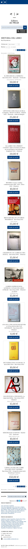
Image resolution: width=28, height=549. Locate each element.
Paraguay (14, 526)
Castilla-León (18, 520)
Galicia (9, 524)
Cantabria (12, 520)
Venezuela (19, 528)
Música (3, 510)
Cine (6, 510)
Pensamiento (11, 513)
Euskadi (21, 522)
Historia (22, 510)
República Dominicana (6, 528)
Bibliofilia (9, 508)
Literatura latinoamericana (7, 507)
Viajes (9, 509)
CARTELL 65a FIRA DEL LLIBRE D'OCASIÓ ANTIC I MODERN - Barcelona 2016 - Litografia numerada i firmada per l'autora (14, 470)
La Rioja (3, 525)
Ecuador (17, 522)
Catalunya (13, 521)
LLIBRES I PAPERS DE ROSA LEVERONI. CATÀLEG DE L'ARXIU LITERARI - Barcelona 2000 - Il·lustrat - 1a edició (14, 289)
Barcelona (22, 519)
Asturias (18, 519)
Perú (18, 526)
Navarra (19, 525)
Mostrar (3, 47)
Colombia (3, 522)
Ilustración (23, 509)
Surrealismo (4, 509)
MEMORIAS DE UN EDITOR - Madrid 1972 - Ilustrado (14, 433)
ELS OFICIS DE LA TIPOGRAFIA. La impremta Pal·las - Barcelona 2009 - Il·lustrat (14, 398)
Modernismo (4, 513)
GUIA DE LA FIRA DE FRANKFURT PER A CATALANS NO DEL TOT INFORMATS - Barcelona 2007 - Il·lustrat (14, 327)
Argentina (12, 519)
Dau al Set (17, 510)
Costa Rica (8, 522)
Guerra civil (4, 512)
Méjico (11, 525)
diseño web (4, 547)
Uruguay (14, 528)
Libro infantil (10, 512)
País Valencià (4, 526)
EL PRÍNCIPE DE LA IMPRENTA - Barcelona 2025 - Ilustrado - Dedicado (14, 76)
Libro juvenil (17, 512)
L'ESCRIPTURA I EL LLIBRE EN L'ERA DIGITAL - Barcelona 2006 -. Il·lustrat (14, 253)
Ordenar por (4, 44)
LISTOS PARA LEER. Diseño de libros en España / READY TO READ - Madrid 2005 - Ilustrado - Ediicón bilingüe (14, 112)
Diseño (12, 509)
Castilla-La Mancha (6, 521)
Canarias (7, 520)
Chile (24, 521)
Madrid (7, 525)
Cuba (13, 522)
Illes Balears (20, 524)
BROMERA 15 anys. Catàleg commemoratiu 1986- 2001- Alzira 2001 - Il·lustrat (14, 184)
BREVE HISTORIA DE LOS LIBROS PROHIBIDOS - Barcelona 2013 (14, 218)
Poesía (20, 508)
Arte (2, 505)
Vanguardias (15, 508)
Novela (23, 508)
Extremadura (4, 524)
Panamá (10, 526)
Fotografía (17, 509)
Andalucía (3, 519)
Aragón (8, 519)
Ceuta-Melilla (19, 521)
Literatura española (9, 505)
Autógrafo (3, 508)
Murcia (15, 525)
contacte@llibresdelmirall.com (10, 539)
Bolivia (2, 520)
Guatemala (14, 524)
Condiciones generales (20, 545)
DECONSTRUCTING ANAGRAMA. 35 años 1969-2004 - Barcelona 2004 (14, 363)
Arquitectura (11, 510)
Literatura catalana (19, 507)
